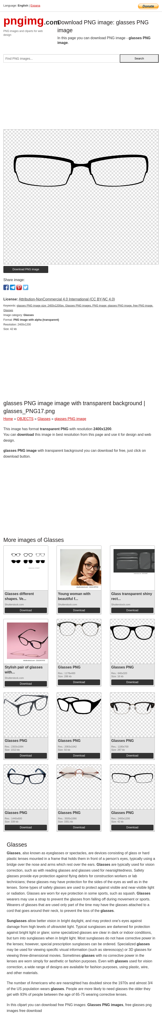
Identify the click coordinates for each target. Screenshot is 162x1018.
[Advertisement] (81, 97)
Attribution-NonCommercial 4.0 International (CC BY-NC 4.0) (67, 299)
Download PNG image (26, 269)
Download (26, 610)
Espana (35, 5)
